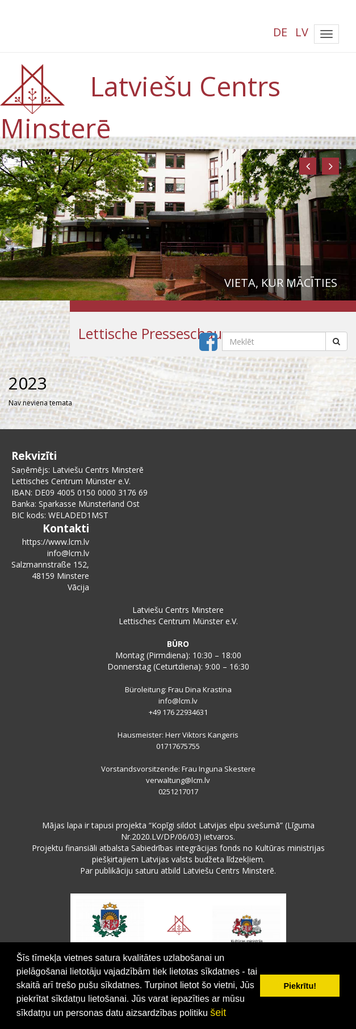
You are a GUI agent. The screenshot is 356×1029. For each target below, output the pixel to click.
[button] (307, 166)
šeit (218, 1012)
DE (280, 32)
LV (301, 32)
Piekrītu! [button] (299, 985)
